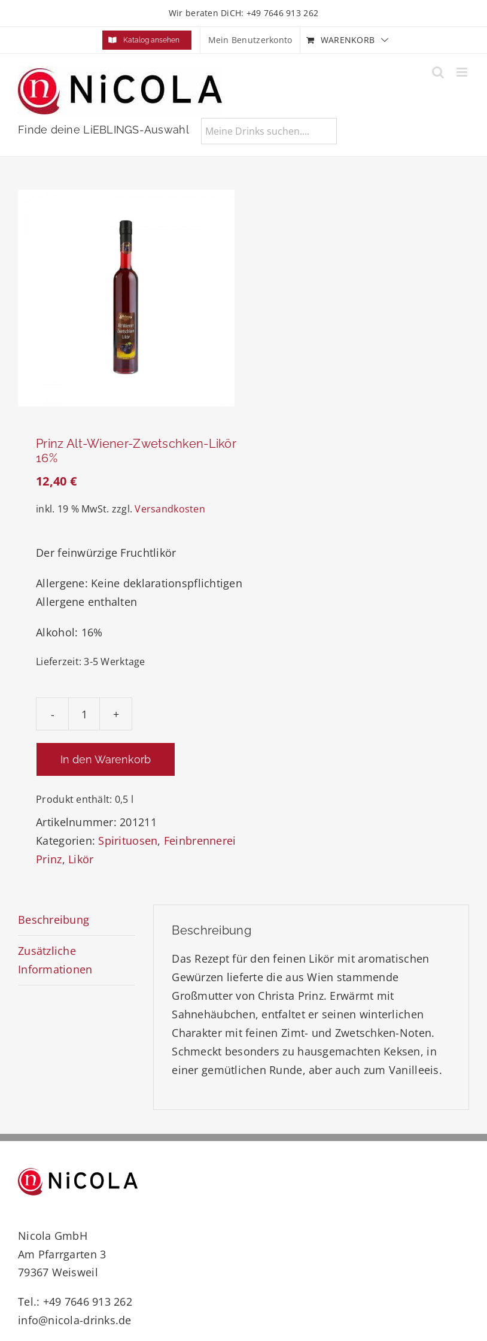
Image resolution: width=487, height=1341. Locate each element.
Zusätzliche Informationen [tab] (55, 959)
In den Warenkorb (105, 759)
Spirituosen (127, 840)
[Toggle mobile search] (438, 72)
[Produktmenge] (84, 714)
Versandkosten (170, 508)
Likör (80, 859)
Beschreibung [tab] (53, 919)
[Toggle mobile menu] (462, 72)
